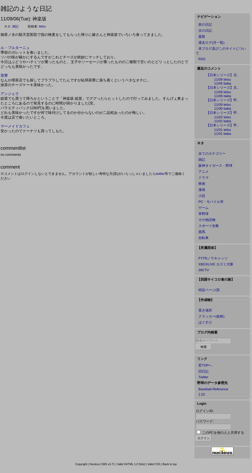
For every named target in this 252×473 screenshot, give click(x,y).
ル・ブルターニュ (15, 48)
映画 (201, 184)
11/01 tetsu (222, 130)
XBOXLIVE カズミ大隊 (215, 264)
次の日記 (205, 30)
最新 (201, 36)
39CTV (203, 270)
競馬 (201, 232)
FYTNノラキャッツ (213, 258)
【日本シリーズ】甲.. (222, 100)
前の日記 (205, 24)
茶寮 (4, 75)
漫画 (201, 190)
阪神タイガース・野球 (215, 166)
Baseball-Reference (213, 389)
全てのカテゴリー (212, 153)
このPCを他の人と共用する (223, 433)
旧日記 (203, 371)
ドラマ (203, 178)
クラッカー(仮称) (211, 316)
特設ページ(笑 (209, 290)
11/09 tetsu (222, 79)
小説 (201, 196)
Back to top (170, 464)
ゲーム (203, 208)
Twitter (203, 377)
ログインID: (205, 411)
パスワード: (205, 421)
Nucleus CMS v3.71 (102, 464)
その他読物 (206, 220)
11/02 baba (222, 121)
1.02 (201, 394)
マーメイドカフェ (15, 126)
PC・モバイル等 (211, 202)
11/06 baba (222, 83)
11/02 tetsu (222, 117)
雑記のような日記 (26, 8)
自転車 (203, 238)
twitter (160, 174)
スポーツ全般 (208, 226)
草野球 (203, 214)
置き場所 (205, 310)
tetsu (42, 26)
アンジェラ (10, 94)
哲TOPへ (205, 365)
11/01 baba (222, 134)
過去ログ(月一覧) (211, 42)
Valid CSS (154, 464)
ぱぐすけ (205, 322)
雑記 (15, 26)
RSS (201, 59)
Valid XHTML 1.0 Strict (131, 464)
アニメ (203, 172)
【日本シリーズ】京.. (222, 75)
